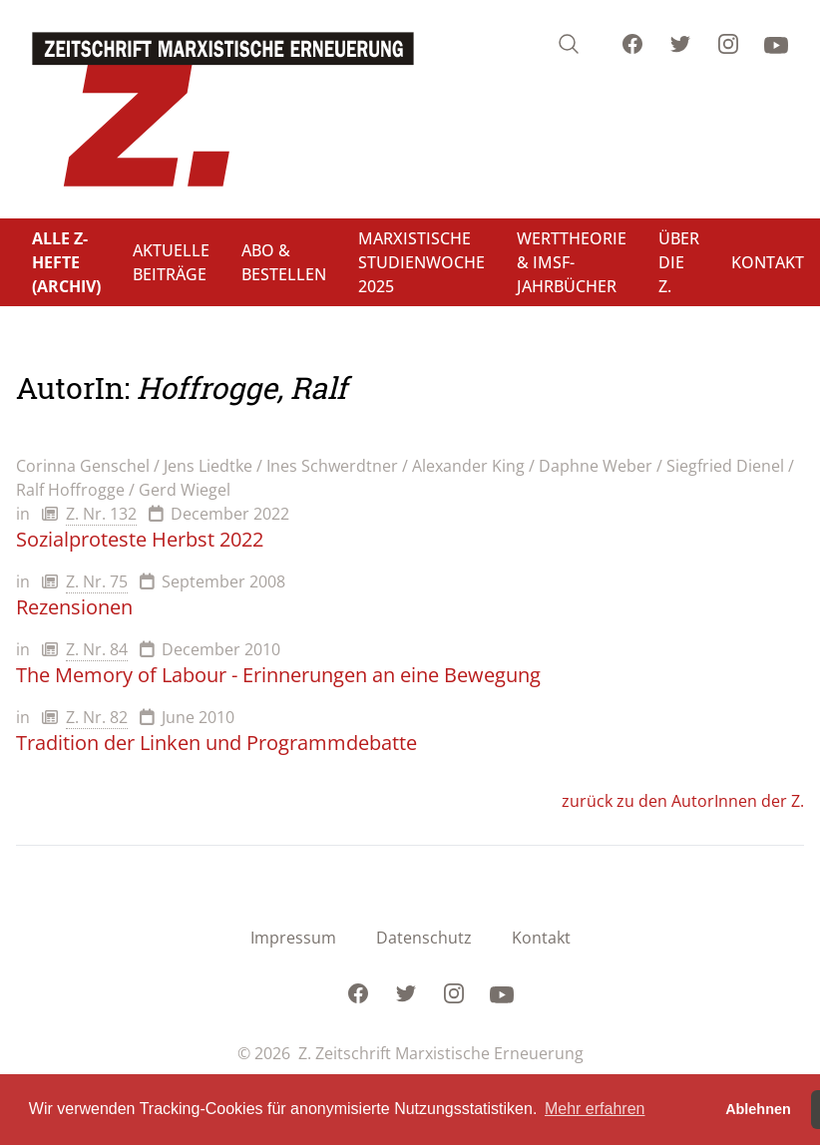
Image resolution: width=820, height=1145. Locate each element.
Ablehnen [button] (758, 1109)
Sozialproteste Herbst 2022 (139, 539)
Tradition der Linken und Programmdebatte (216, 742)
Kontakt (541, 938)
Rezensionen (74, 606)
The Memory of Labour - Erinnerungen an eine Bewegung (278, 674)
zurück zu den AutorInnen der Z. (683, 801)
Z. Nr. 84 (97, 649)
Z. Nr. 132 (101, 514)
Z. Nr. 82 (97, 717)
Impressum (293, 938)
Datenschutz (424, 938)
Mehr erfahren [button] (595, 1108)
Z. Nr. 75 (97, 581)
